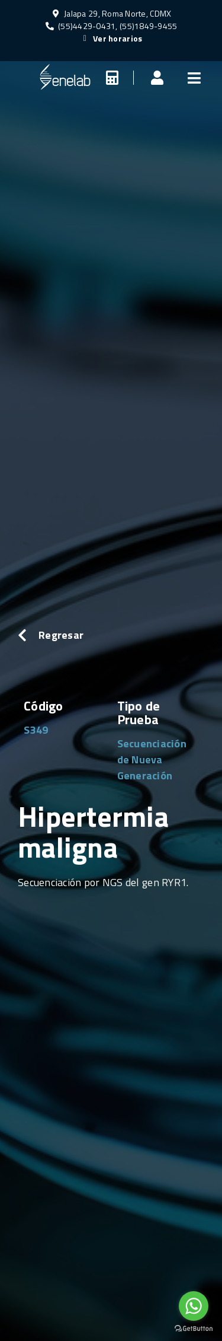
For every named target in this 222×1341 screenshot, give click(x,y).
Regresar (60, 635)
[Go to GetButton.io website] (194, 1329)
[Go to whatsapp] (193, 1306)
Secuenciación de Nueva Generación (152, 759)
